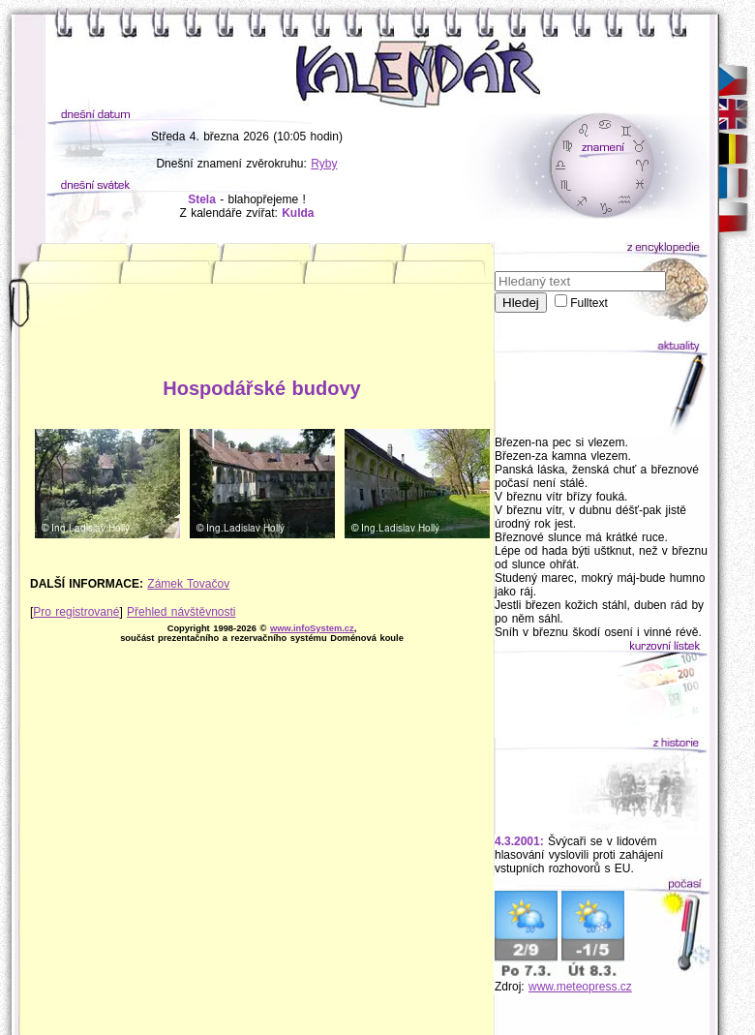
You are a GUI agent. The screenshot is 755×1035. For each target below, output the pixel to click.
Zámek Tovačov (188, 584)
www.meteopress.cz (580, 986)
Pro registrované (76, 612)
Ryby (324, 163)
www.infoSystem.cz (312, 628)
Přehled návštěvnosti (181, 612)
